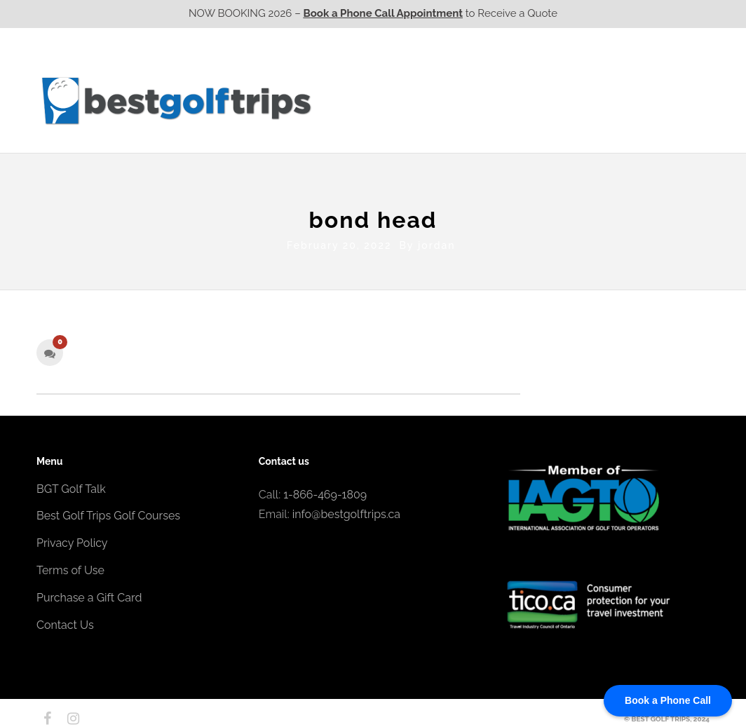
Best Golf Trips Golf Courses (108, 512)
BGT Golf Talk (71, 485)
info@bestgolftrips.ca (346, 511)
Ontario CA (439, 100)
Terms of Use (70, 567)
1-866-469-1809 (325, 491)
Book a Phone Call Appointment (383, 13)
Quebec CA (519, 100)
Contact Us (672, 100)
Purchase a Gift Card (89, 594)
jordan (436, 241)
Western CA (358, 100)
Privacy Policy (72, 540)
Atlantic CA (599, 100)
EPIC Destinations (657, 72)
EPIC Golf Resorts (561, 72)
